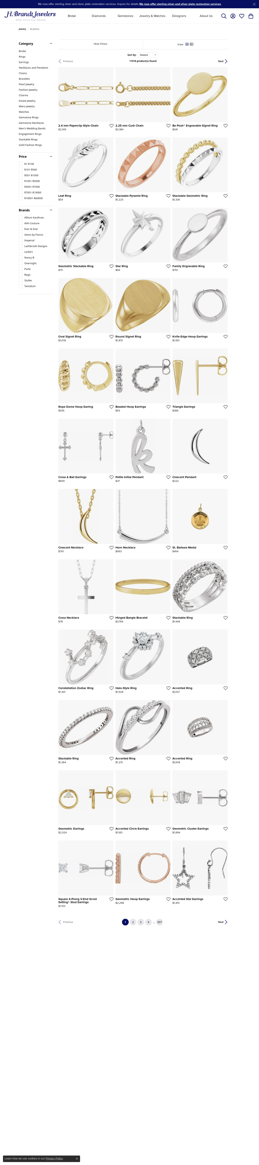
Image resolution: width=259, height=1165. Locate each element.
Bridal (72, 16)
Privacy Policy (54, 1158)
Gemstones (125, 16)
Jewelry (22, 29)
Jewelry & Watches (152, 16)
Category (26, 43)
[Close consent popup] (77, 1159)
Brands (24, 210)
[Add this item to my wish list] (116, 130)
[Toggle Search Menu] (223, 16)
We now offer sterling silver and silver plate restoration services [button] (180, 4)
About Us (206, 16)
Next (233, 61)
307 (166, 972)
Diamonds (99, 16)
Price (23, 156)
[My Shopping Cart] (250, 16)
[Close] (254, 4)
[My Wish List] (241, 16)
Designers (179, 16)
